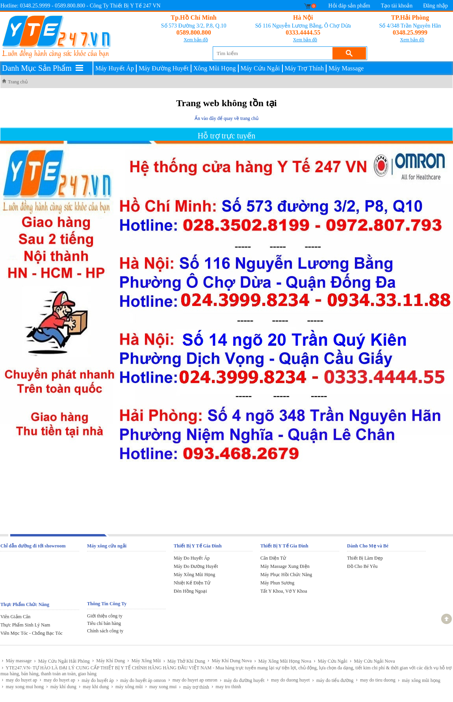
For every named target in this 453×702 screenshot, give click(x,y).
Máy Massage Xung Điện (285, 566)
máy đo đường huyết (242, 680)
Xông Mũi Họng (214, 68)
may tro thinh (226, 686)
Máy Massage (346, 68)
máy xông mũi (127, 686)
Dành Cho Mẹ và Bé (367, 546)
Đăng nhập (435, 6)
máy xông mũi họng (419, 680)
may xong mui (161, 686)
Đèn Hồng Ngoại (190, 591)
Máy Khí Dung (108, 660)
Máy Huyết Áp (114, 68)
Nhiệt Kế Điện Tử (192, 583)
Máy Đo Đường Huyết (196, 566)
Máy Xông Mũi (144, 660)
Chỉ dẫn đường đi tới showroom (33, 546)
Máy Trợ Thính (304, 68)
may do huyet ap (19, 680)
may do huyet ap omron (193, 680)
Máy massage (16, 660)
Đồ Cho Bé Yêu (362, 566)
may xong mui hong (22, 686)
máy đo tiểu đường (333, 680)
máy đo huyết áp (95, 680)
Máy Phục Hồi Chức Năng (286, 574)
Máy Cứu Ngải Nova (372, 661)
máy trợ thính (194, 687)
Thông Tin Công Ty (106, 603)
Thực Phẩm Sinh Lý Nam (25, 625)
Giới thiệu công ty (105, 616)
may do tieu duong (375, 680)
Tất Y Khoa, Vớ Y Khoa (283, 591)
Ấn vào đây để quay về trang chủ (226, 118)
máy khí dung (61, 686)
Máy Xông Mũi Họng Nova (282, 661)
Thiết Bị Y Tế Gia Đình (198, 546)
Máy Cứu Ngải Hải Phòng (62, 661)
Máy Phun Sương (277, 583)
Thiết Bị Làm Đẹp (365, 558)
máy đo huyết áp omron (141, 680)
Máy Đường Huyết (164, 68)
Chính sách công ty (105, 631)
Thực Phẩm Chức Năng (24, 604)
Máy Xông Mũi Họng (194, 574)
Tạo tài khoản (397, 6)
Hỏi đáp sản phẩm (349, 6)
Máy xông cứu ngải (106, 546)
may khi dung (94, 686)
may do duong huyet (288, 680)
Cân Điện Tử (273, 558)
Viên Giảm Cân (15, 616)
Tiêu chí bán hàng (104, 623)
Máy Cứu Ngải (260, 68)
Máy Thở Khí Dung (184, 661)
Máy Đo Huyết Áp (192, 558)
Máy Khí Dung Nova (229, 660)
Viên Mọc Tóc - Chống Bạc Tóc (31, 633)
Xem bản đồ (196, 39)
